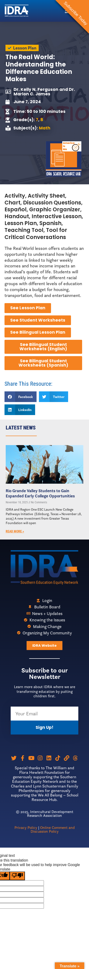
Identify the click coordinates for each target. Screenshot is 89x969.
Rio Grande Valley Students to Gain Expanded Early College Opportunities (40, 493)
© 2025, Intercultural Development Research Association (44, 814)
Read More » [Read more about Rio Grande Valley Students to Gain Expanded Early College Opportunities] (15, 531)
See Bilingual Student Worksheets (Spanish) (43, 363)
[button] (21, 396)
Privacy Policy (25, 827)
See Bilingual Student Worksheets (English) (43, 347)
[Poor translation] (17, 876)
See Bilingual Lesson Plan (37, 332)
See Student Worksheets (37, 320)
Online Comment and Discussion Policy (53, 829)
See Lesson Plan (27, 308)
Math (44, 128)
